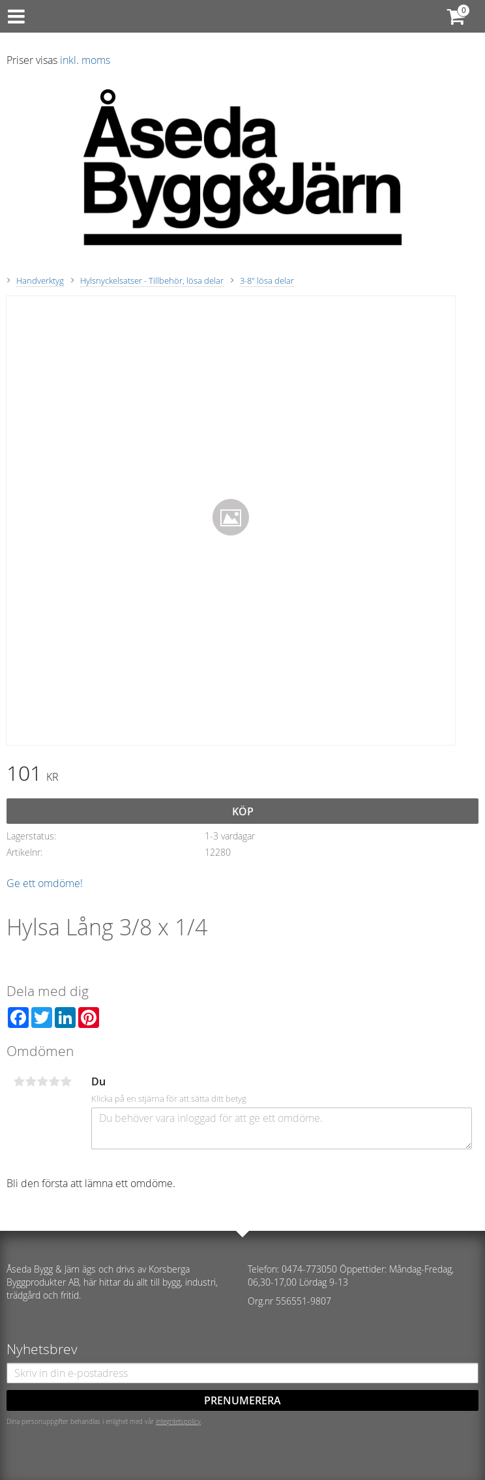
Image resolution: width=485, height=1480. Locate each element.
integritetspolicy (178, 1421)
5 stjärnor (66, 1081)
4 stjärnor (54, 1081)
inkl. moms (85, 60)
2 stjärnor (31, 1081)
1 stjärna (19, 1081)
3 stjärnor (42, 1081)
